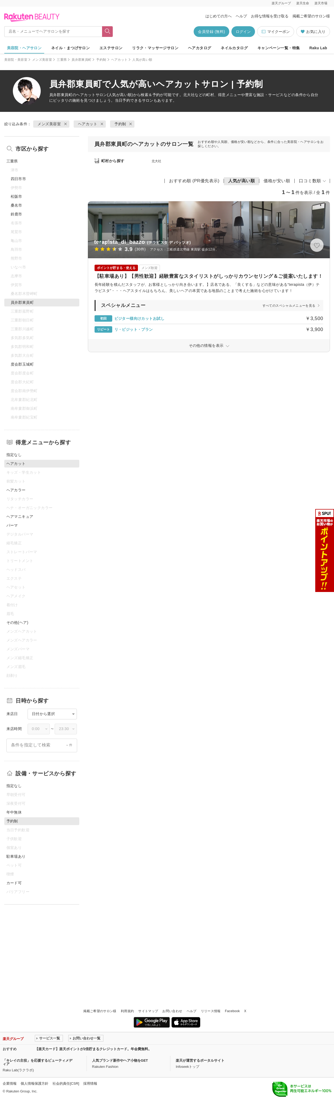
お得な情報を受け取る (269, 16)
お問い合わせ (172, 1011)
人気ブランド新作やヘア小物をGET (120, 1060)
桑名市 (16, 205)
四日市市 (18, 179)
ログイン (243, 31)
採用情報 (90, 1083)
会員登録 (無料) (211, 31)
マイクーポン (275, 31)
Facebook (232, 1011)
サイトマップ (148, 1011)
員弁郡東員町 (81, 60)
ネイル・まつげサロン (70, 48)
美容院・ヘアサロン (24, 48)
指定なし (14, 455)
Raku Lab (318, 48)
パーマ (12, 525)
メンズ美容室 (42, 60)
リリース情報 (211, 1011)
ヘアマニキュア (19, 516)
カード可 (14, 883)
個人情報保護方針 (34, 1083)
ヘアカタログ (199, 48)
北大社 (157, 161)
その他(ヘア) (17, 622)
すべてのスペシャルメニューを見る (289, 305)
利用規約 (127, 1011)
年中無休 (14, 812)
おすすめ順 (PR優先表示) (194, 181)
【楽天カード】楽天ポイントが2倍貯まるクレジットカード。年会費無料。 (93, 1049)
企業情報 (10, 1083)
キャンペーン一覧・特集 (278, 48)
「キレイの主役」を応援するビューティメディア (37, 1062)
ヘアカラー (16, 490)
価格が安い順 (277, 181)
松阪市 (16, 196)
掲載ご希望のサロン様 (311, 16)
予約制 (101, 60)
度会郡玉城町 (22, 364)
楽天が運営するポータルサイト (200, 1060)
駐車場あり (16, 856)
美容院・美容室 (16, 60)
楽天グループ (281, 3)
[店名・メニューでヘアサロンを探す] (53, 31)
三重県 (62, 60)
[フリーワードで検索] (107, 31)
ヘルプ (241, 16)
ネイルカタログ (234, 48)
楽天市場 (320, 3)
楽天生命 (302, 3)
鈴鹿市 (16, 214)
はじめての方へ (218, 16)
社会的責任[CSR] (65, 1083)
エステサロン (111, 48)
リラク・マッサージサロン (155, 48)
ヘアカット (119, 60)
